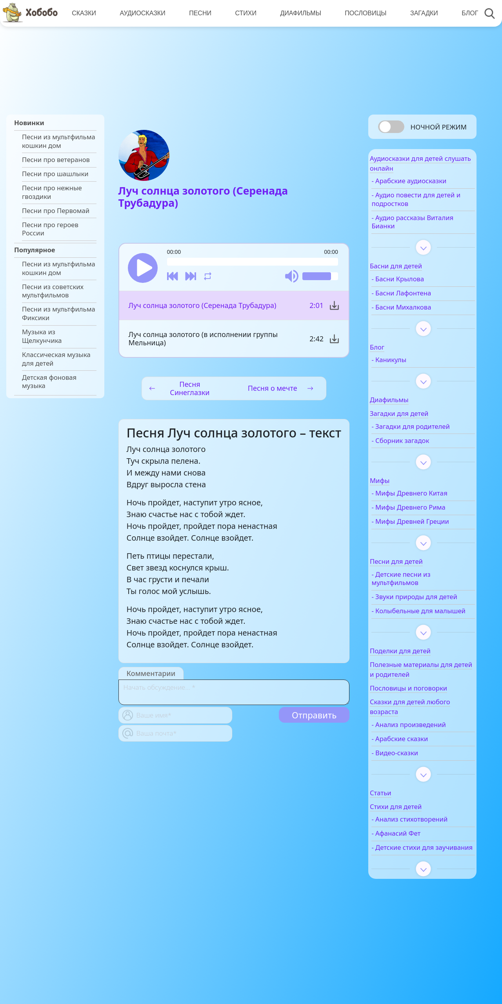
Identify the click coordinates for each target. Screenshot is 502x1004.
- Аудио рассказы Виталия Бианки (417, 227)
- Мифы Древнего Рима (427, 521)
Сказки (83, 13)
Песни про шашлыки (55, 173)
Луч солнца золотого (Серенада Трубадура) (202, 309)
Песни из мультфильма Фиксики (58, 313)
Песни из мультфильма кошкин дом (58, 141)
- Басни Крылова (416, 285)
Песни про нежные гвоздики (52, 192)
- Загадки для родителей (411, 436)
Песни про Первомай (55, 210)
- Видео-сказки (413, 792)
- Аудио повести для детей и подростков (421, 205)
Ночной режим (439, 126)
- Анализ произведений (427, 764)
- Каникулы (407, 365)
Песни (198, 13)
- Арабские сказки (418, 778)
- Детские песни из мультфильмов (419, 601)
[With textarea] (233, 696)
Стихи (242, 13)
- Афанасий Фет (414, 882)
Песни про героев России (50, 229)
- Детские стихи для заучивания (421, 900)
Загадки (419, 13)
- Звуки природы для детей (423, 623)
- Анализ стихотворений (414, 863)
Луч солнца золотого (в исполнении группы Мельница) (203, 343)
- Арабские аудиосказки (427, 186)
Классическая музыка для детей (56, 359)
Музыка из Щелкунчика (42, 336)
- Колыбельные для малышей (420, 646)
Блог (464, 13)
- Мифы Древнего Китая (428, 507)
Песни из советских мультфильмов (53, 291)
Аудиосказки (141, 13)
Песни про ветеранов (56, 159)
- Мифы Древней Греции (416, 540)
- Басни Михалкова (420, 313)
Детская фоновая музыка (49, 381)
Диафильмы (296, 13)
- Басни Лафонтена (420, 299)
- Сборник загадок (419, 454)
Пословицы (361, 13)
